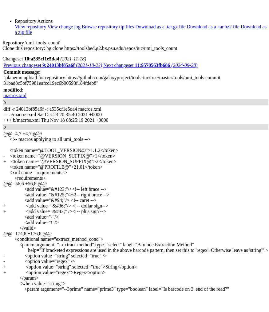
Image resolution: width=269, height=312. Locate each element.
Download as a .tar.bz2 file (213, 26)
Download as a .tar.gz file (160, 26)
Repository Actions (34, 21)
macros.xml (14, 95)
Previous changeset (52, 65)
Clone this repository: (23, 48)
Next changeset (150, 65)
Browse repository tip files (108, 26)
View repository (30, 26)
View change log (63, 26)
